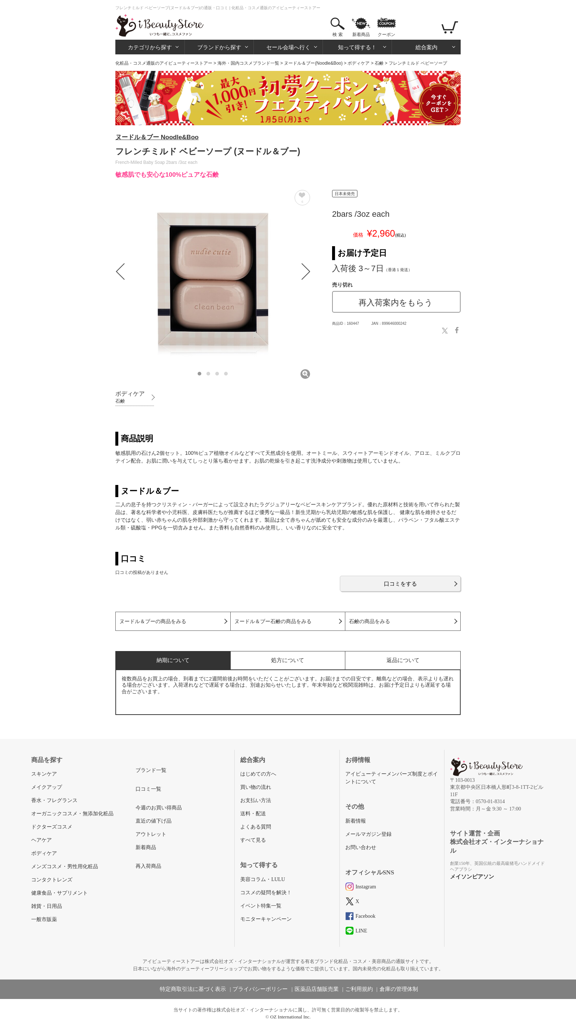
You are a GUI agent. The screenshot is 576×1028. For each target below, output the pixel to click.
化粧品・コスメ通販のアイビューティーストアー (163, 63)
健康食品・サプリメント (59, 893)
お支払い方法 (255, 800)
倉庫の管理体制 (398, 989)
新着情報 (355, 821)
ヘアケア (41, 840)
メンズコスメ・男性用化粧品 (64, 866)
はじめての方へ (258, 774)
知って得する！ (357, 47)
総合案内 (426, 47)
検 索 (337, 34)
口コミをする (400, 584)
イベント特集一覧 (260, 906)
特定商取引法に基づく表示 (193, 989)
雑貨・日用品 (46, 906)
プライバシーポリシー (260, 989)
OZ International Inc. (290, 1017)
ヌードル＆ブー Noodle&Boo (157, 137)
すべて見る (253, 840)
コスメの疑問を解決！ (266, 892)
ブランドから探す (219, 47)
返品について (403, 660)
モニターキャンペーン (266, 919)
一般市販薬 (44, 919)
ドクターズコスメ (51, 827)
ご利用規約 (359, 989)
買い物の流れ (255, 787)
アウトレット (151, 834)
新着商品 (361, 34)
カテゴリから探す (150, 47)
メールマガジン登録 (368, 834)
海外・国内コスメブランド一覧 (248, 63)
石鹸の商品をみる (369, 621)
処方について (287, 660)
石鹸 (379, 63)
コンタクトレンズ (51, 880)
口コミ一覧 (148, 789)
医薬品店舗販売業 (317, 989)
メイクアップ (46, 787)
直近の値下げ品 (154, 821)
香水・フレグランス (54, 800)
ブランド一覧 (151, 770)
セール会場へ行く (288, 47)
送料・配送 (253, 813)
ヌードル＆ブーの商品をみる (152, 621)
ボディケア (359, 63)
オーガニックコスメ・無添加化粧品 (72, 813)
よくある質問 (255, 827)
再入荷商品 (148, 866)
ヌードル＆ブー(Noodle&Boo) (313, 63)
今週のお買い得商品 (159, 807)
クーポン (386, 34)
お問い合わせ (360, 847)
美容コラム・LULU (262, 879)
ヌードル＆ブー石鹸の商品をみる (273, 621)
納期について (173, 660)
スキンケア (44, 774)
